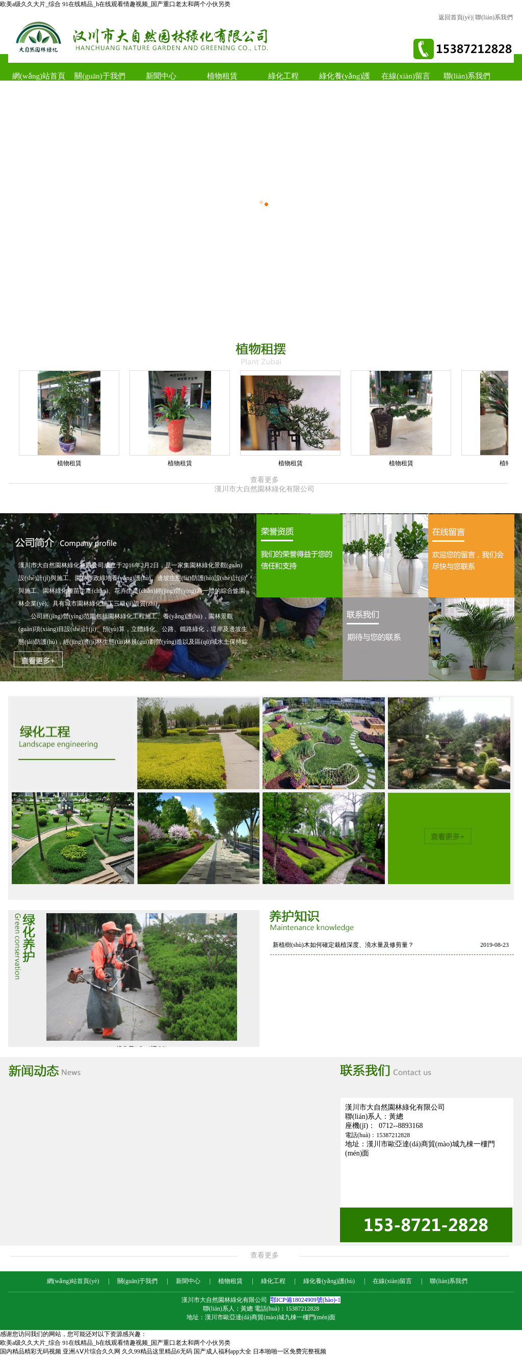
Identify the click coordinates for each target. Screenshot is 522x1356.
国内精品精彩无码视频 (30, 1351)
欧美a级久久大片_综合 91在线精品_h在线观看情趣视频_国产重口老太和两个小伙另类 (115, 4)
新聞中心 (161, 76)
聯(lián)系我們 (494, 17)
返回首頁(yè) (455, 17)
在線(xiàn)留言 (405, 76)
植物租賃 (222, 76)
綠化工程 (283, 76)
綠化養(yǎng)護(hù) (345, 80)
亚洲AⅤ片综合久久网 (91, 1351)
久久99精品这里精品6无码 (157, 1351)
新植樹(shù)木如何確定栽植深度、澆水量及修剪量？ (343, 944)
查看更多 (261, 1255)
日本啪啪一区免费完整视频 (289, 1351)
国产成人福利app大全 (222, 1351)
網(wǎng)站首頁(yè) (38, 80)
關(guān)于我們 (99, 76)
